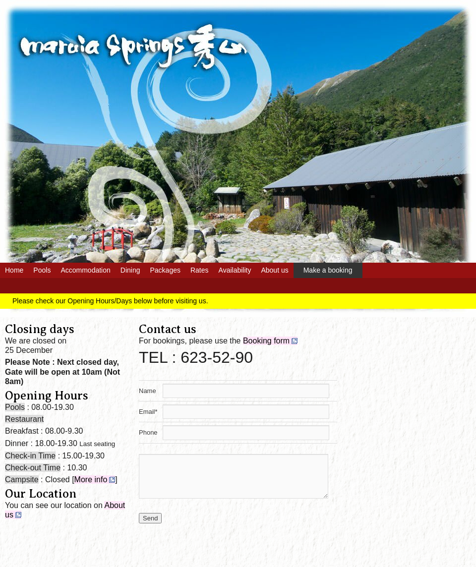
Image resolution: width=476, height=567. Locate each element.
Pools (42, 270)
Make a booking (328, 270)
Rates (199, 270)
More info (91, 479)
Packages (165, 270)
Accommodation (85, 270)
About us (274, 270)
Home (14, 270)
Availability (235, 270)
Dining (130, 270)
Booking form (266, 341)
